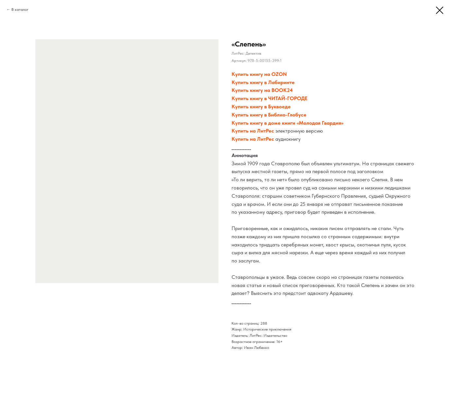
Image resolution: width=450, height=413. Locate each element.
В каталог (19, 9)
